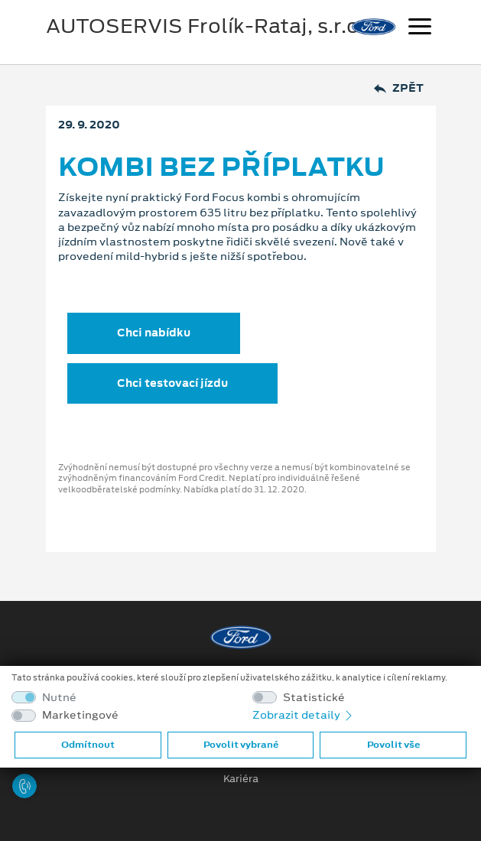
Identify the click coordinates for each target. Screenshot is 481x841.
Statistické (314, 697)
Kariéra (240, 779)
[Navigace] (420, 28)
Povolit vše (393, 745)
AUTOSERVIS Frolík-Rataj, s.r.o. (205, 26)
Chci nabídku (153, 332)
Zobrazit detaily (303, 714)
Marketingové (80, 715)
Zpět (399, 88)
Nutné (59, 697)
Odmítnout (88, 745)
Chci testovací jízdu (172, 383)
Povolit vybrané (240, 745)
